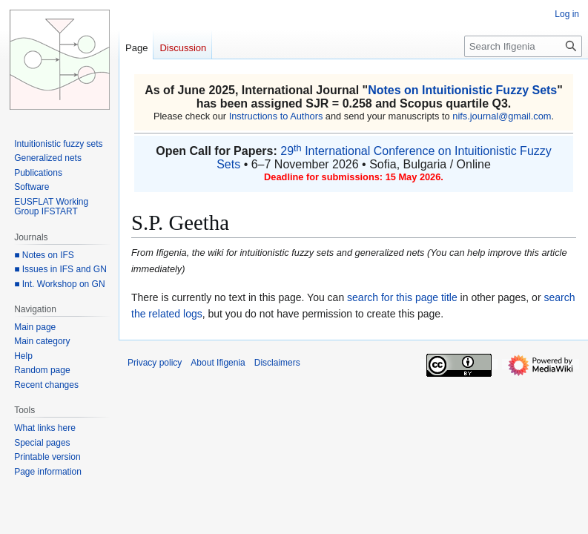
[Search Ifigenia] (523, 46)
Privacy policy (155, 362)
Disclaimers (277, 362)
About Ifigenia (218, 362)
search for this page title (402, 297)
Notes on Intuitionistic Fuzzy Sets (462, 90)
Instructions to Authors (276, 116)
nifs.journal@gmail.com (501, 116)
